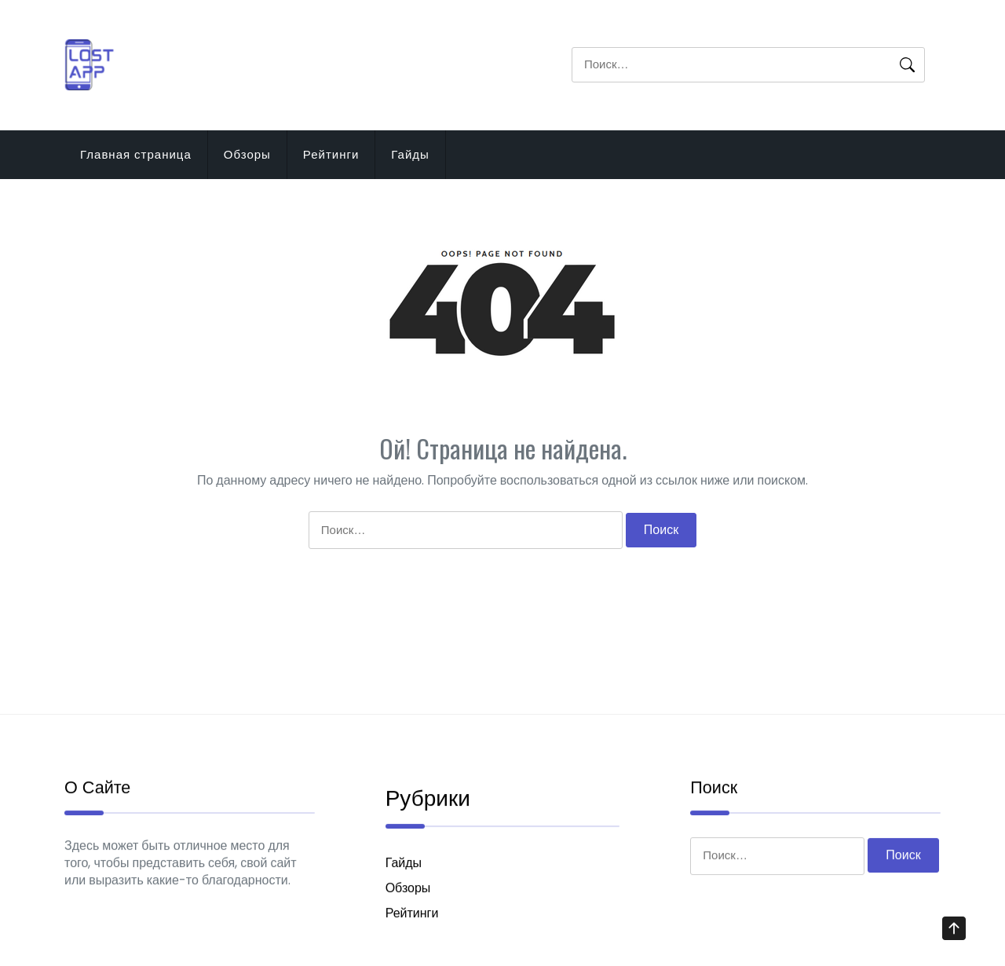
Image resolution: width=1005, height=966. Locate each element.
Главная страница (136, 154)
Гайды (410, 154)
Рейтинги (331, 154)
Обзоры (247, 154)
